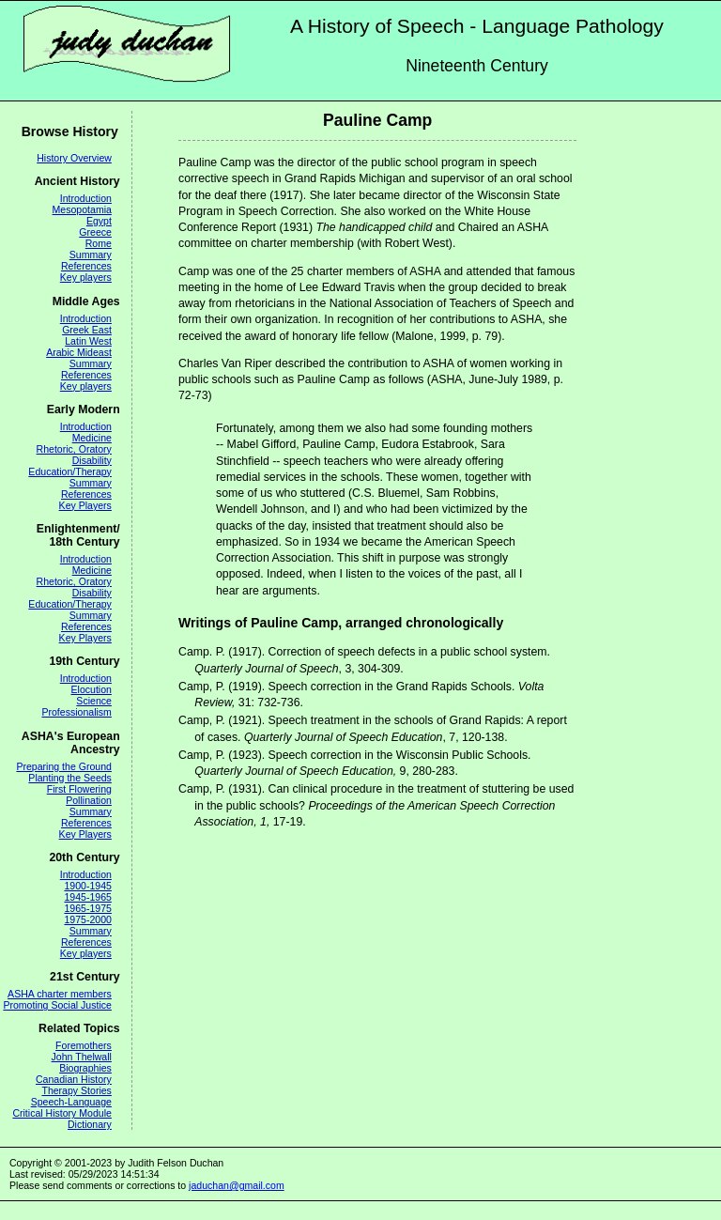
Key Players (85, 505)
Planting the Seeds (70, 777)
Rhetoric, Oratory (74, 449)
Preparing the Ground (63, 766)
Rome (98, 243)
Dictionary (90, 1124)
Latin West (88, 341)
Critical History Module (62, 1113)
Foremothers (83, 1045)
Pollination (89, 800)
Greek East (87, 329)
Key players (86, 277)
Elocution (91, 689)
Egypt (99, 220)
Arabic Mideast (79, 352)
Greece (95, 232)
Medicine (92, 437)
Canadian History (74, 1079)
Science (94, 700)
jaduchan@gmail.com (236, 1185)
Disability (92, 460)
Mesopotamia (82, 209)
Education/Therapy (70, 471)
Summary (90, 254)
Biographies (85, 1067)
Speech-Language (71, 1101)
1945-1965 (87, 897)
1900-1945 (87, 885)
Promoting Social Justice (57, 1005)
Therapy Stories (76, 1090)
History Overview (74, 157)
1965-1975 (87, 908)
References (86, 265)
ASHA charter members (60, 993)
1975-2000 (87, 919)
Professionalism (76, 712)
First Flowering (79, 789)
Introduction (86, 198)
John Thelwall (82, 1056)
